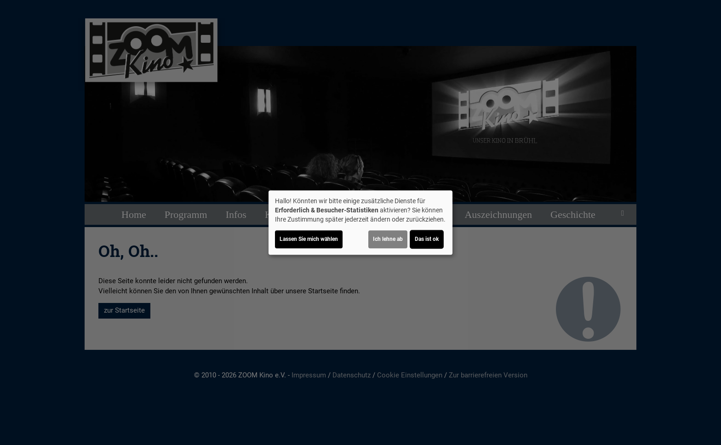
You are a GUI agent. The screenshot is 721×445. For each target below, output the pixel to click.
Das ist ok (427, 239)
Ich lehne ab (388, 239)
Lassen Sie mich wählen (309, 239)
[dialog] (360, 222)
